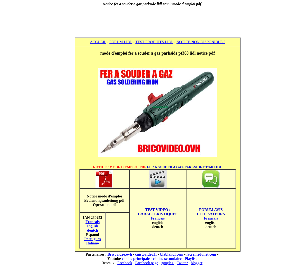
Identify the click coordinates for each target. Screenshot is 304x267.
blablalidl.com (171, 254)
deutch (92, 230)
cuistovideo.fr (146, 254)
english (92, 226)
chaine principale (136, 259)
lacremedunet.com (201, 254)
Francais (158, 218)
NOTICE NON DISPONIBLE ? (201, 42)
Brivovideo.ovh (119, 254)
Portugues (92, 239)
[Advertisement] (152, 22)
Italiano (92, 243)
